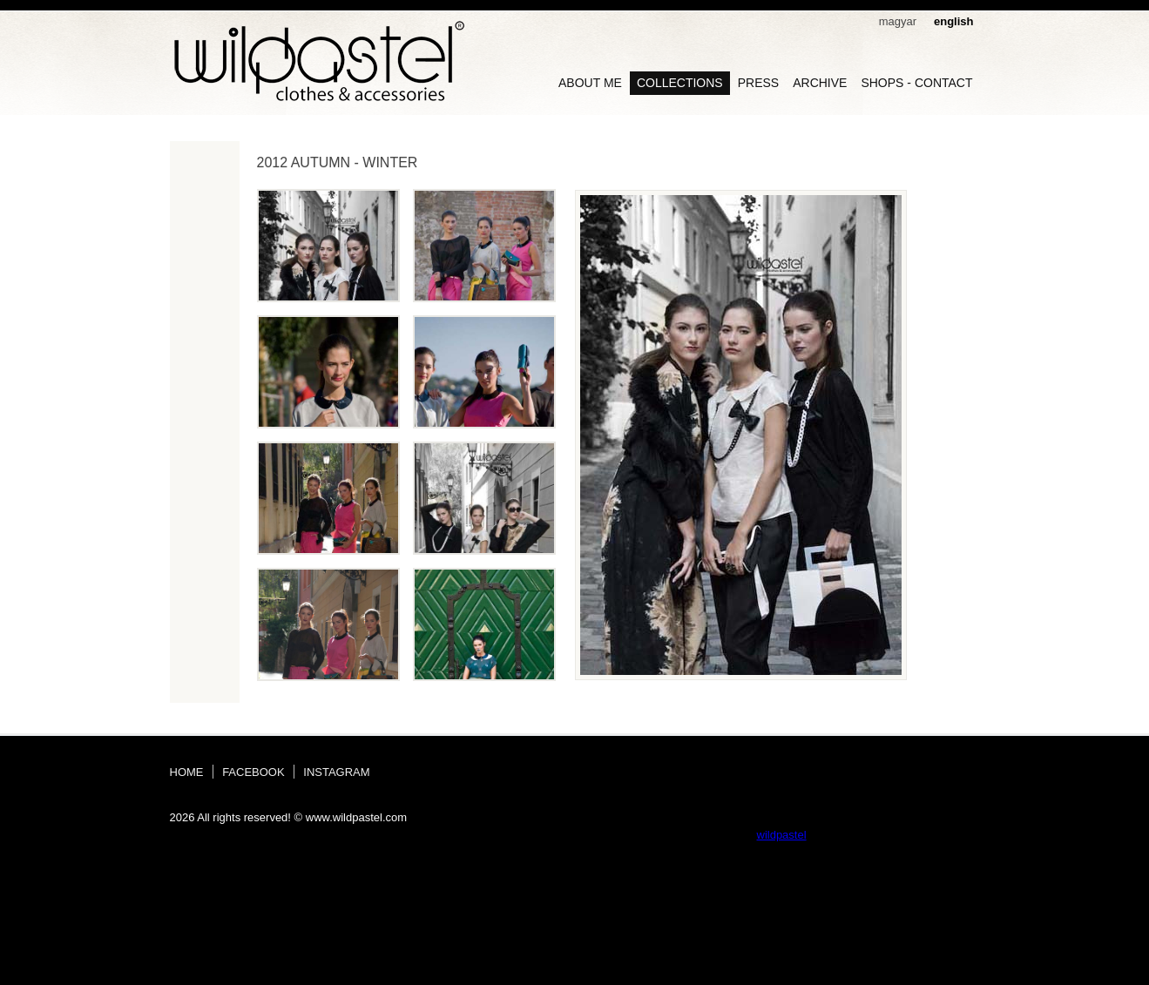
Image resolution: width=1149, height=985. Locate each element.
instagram (336, 772)
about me (590, 83)
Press (758, 83)
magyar (897, 21)
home (187, 772)
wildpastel (782, 834)
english (954, 21)
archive (820, 83)
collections (680, 83)
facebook (253, 772)
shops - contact (916, 83)
